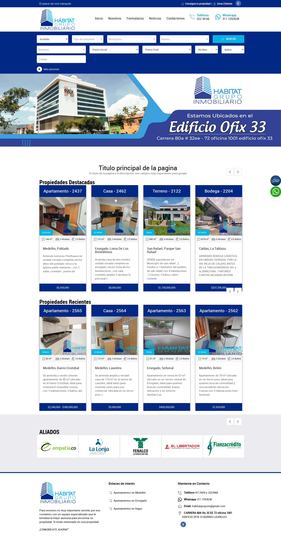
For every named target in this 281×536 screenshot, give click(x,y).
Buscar (228, 39)
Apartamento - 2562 (219, 310)
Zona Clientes (222, 3)
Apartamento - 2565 (62, 310)
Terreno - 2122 (167, 191)
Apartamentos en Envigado (128, 501)
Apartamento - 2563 (167, 310)
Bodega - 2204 (219, 191)
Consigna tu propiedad (196, 3)
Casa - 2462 (114, 191)
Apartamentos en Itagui (125, 509)
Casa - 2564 (114, 310)
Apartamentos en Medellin (127, 493)
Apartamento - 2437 (62, 191)
